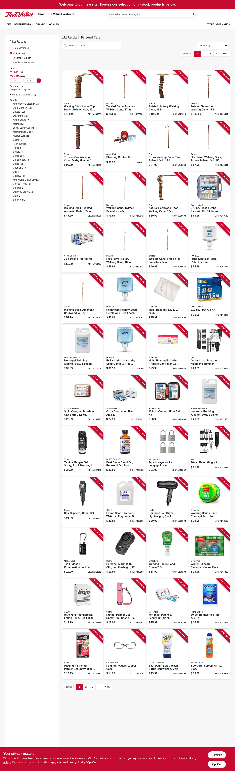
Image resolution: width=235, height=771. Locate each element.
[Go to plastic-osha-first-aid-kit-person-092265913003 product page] (209, 197)
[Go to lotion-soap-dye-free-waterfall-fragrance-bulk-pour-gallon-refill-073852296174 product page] (125, 502)
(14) (22, 108)
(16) (26, 103)
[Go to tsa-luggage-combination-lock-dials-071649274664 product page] (82, 553)
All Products (19, 53)
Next (225, 53)
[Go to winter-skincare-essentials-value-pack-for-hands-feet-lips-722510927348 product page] (209, 553)
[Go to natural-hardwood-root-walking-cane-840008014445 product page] (167, 197)
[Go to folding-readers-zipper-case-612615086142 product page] (125, 654)
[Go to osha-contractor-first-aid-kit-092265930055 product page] (125, 400)
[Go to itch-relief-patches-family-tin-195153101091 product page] (167, 604)
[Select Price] (39, 80)
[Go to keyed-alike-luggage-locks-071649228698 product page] (167, 451)
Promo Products (21, 48)
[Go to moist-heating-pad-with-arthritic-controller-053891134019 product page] (167, 349)
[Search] (194, 14)
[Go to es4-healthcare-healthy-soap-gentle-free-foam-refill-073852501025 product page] (125, 349)
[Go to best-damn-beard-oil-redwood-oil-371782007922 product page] (125, 451)
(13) (19, 111)
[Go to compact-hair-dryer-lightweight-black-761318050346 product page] (167, 502)
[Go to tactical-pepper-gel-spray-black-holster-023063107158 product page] (82, 451)
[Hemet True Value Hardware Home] (19, 14)
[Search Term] (152, 14)
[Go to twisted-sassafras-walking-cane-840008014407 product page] (209, 95)
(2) (22, 183)
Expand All (27, 90)
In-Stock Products (22, 58)
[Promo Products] (11, 48)
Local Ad (53, 24)
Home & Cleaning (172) (24, 94)
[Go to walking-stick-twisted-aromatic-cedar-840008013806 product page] (82, 197)
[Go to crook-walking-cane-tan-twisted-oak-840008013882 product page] (167, 146)
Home (8, 24)
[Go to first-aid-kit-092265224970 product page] (82, 248)
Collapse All (15, 90)
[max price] (29, 80)
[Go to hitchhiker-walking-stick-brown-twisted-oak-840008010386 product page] (209, 146)
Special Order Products (25, 62)
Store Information (218, 24)
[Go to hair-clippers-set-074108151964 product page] (82, 502)
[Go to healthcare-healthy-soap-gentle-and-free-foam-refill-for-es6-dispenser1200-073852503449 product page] (125, 298)
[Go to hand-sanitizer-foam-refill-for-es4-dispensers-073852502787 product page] (209, 248)
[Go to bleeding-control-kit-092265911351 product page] (125, 146)
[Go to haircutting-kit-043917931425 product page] (209, 451)
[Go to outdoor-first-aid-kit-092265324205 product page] (167, 400)
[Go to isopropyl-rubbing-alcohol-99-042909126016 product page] (82, 349)
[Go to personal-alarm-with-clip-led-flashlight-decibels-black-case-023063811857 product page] (125, 553)
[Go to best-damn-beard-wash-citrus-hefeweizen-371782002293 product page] (167, 654)
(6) (24, 132)
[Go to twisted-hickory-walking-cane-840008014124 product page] (167, 95)
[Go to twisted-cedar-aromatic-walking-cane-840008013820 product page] (125, 95)
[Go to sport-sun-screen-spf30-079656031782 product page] (209, 654)
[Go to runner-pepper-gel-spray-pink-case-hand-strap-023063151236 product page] (125, 604)
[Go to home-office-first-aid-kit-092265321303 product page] (209, 604)
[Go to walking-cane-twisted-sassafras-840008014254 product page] (125, 197)
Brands (40, 24)
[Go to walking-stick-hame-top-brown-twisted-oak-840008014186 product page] (82, 95)
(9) (21, 119)
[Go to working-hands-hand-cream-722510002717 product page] (167, 553)
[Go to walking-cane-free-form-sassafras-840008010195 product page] (167, 248)
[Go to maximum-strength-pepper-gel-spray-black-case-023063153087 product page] (82, 654)
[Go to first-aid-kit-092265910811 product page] (209, 298)
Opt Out (216, 764)
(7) (18, 124)
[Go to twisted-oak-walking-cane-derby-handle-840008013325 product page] (82, 146)
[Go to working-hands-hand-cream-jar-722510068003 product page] (209, 502)
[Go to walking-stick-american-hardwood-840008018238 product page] (82, 298)
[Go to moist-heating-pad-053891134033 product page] (167, 298)
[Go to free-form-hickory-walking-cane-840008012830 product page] (125, 248)
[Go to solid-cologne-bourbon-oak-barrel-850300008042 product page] (82, 400)
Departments (22, 24)
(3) (21, 159)
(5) (17, 148)
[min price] (15, 80)
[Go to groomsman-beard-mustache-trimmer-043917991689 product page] (209, 349)
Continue (217, 755)
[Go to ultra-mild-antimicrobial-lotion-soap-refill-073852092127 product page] (82, 604)
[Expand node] (11, 94)
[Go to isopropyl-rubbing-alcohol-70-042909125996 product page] (209, 400)
